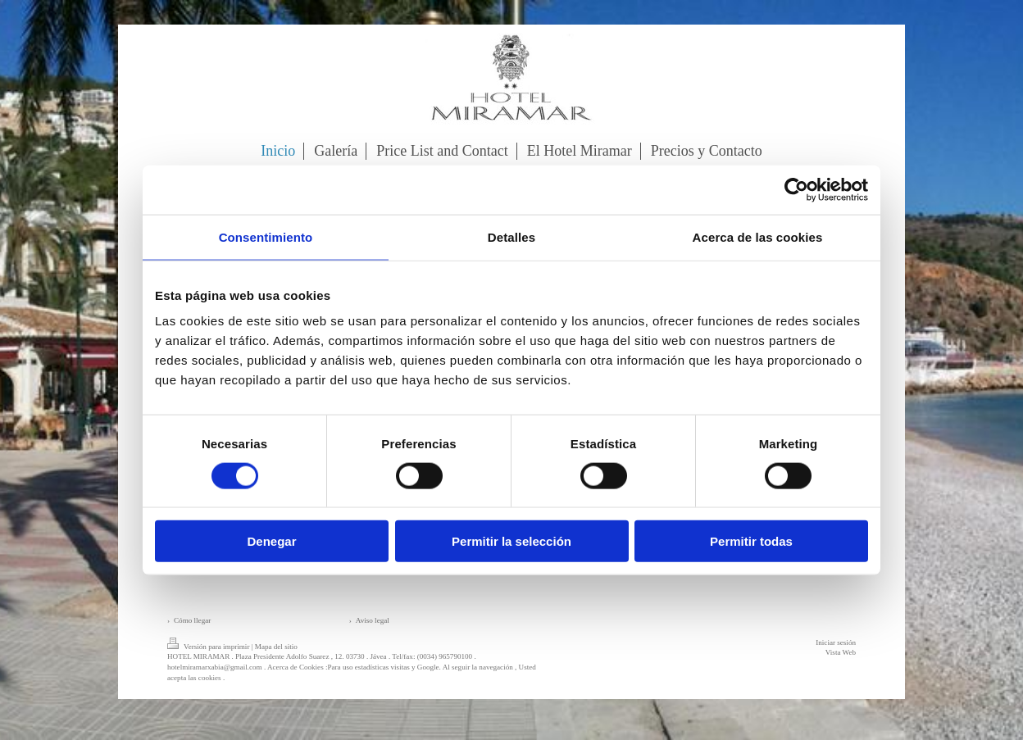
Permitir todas (751, 541)
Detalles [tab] (511, 236)
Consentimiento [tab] (266, 236)
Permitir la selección (511, 541)
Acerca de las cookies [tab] (758, 236)
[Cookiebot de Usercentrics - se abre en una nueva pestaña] (796, 189)
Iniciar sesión (836, 642)
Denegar (271, 541)
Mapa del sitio (276, 646)
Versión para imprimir (209, 646)
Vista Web (840, 652)
